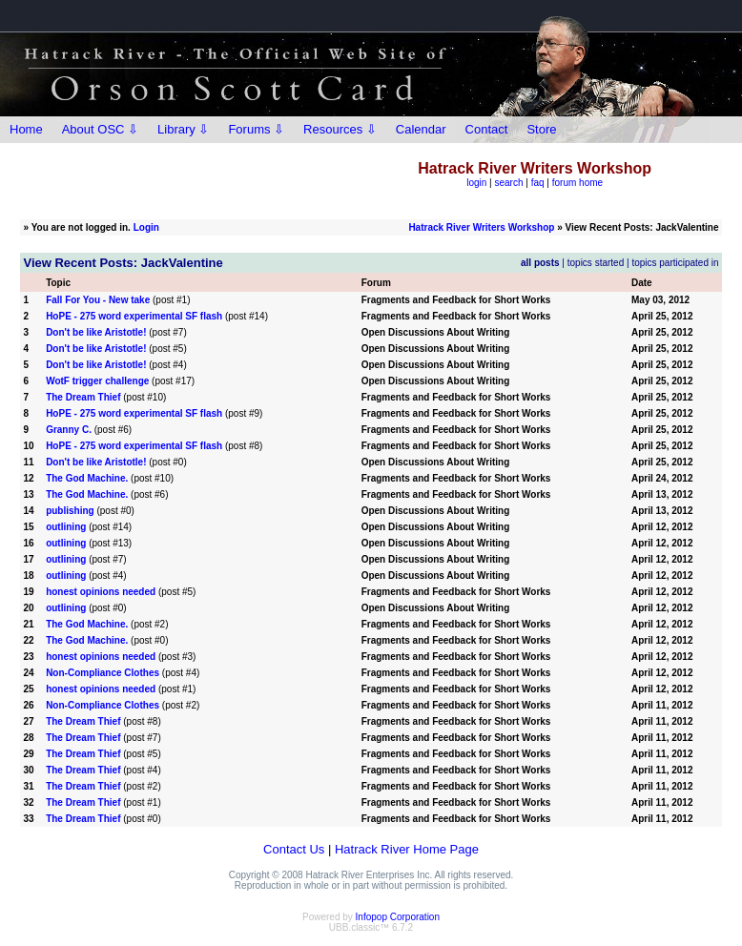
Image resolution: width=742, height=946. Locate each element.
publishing (70, 510)
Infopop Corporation (398, 917)
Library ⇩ (183, 129)
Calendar (421, 129)
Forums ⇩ (256, 129)
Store (541, 129)
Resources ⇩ (340, 129)
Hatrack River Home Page (407, 849)
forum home (577, 182)
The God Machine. (88, 478)
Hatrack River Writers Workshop (481, 227)
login (476, 182)
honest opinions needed (100, 591)
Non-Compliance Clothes (102, 673)
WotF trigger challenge (97, 381)
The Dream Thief (83, 397)
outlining (66, 527)
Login (146, 227)
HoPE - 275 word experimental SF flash (134, 316)
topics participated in (674, 262)
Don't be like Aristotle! (96, 332)
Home (26, 129)
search (509, 182)
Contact (486, 129)
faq (538, 182)
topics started (595, 262)
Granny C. (69, 429)
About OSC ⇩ (100, 129)
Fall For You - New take (98, 300)
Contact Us (293, 849)
